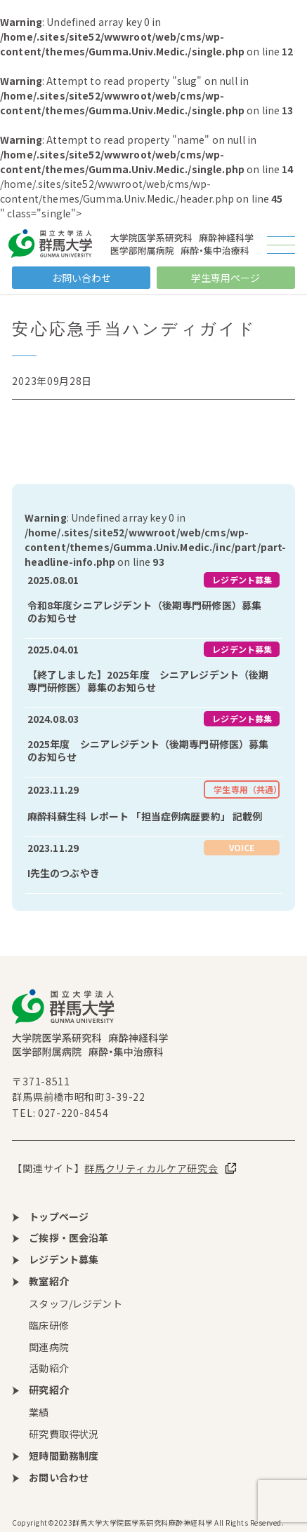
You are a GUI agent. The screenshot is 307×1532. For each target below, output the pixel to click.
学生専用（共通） (247, 789)
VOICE (242, 847)
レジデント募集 (242, 579)
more (153, 603)
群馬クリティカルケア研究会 (151, 1168)
